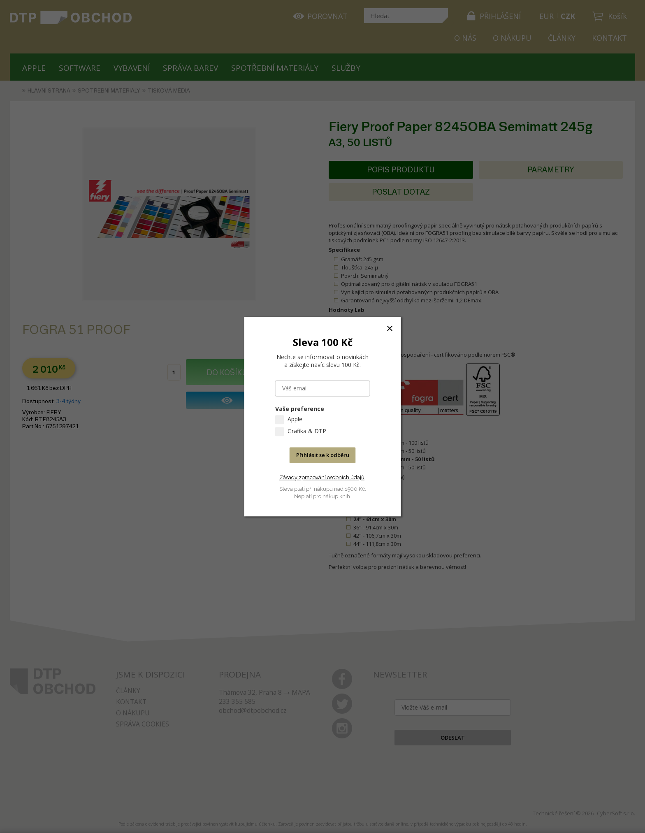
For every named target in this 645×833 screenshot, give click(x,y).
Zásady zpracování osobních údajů (321, 477)
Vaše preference (299, 409)
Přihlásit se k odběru (322, 455)
